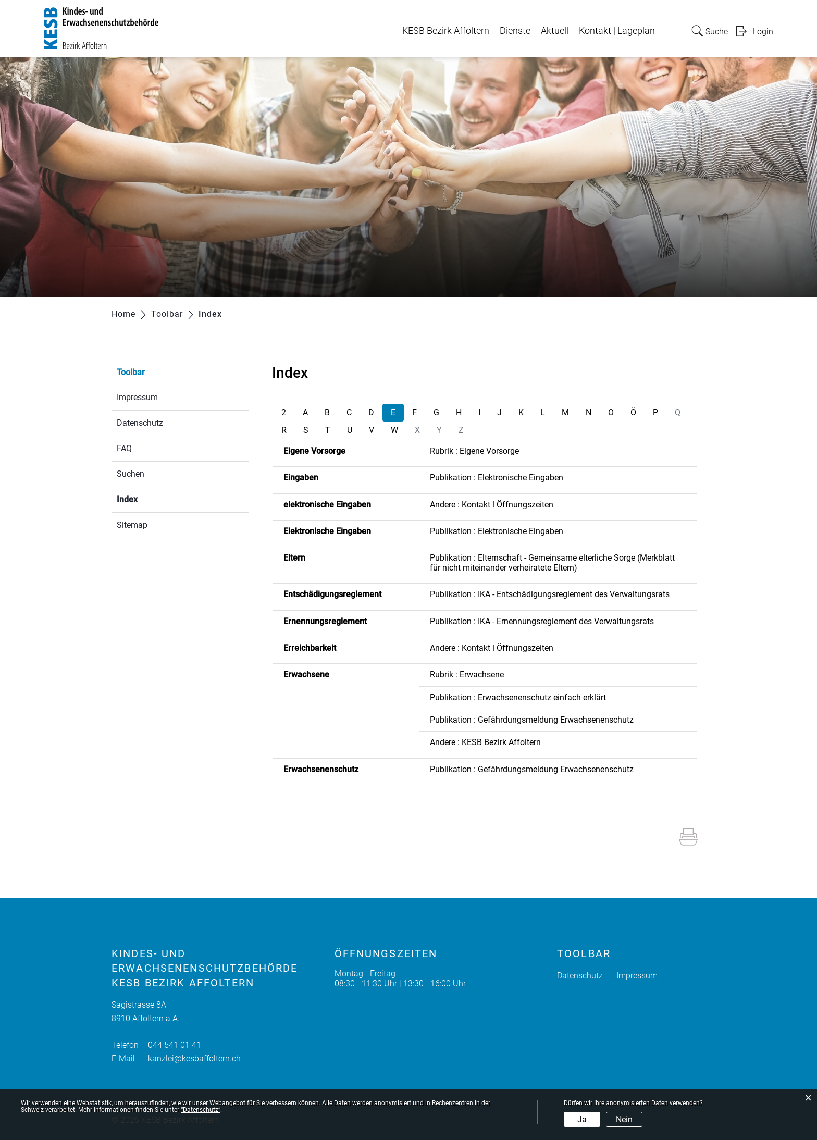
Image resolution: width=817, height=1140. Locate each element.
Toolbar (131, 372)
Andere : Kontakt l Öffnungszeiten (491, 505)
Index (152, 498)
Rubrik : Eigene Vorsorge (474, 451)
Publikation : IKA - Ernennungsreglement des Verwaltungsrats (542, 621)
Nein (624, 1119)
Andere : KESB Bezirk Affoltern (485, 742)
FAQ (124, 448)
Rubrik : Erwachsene (467, 674)
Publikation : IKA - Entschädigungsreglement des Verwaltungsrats (550, 594)
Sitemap (132, 525)
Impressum (137, 397)
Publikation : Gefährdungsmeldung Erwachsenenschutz (532, 720)
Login (763, 31)
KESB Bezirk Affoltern (445, 31)
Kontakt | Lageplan (617, 31)
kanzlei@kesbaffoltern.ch (194, 1058)
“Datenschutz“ (200, 1109)
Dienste (515, 31)
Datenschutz (140, 423)
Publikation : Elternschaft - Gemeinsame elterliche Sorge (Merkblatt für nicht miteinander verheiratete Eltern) (552, 562)
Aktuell (554, 31)
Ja (582, 1119)
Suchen (130, 474)
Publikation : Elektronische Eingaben (496, 477)
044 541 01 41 (174, 1045)
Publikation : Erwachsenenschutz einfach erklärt (518, 697)
